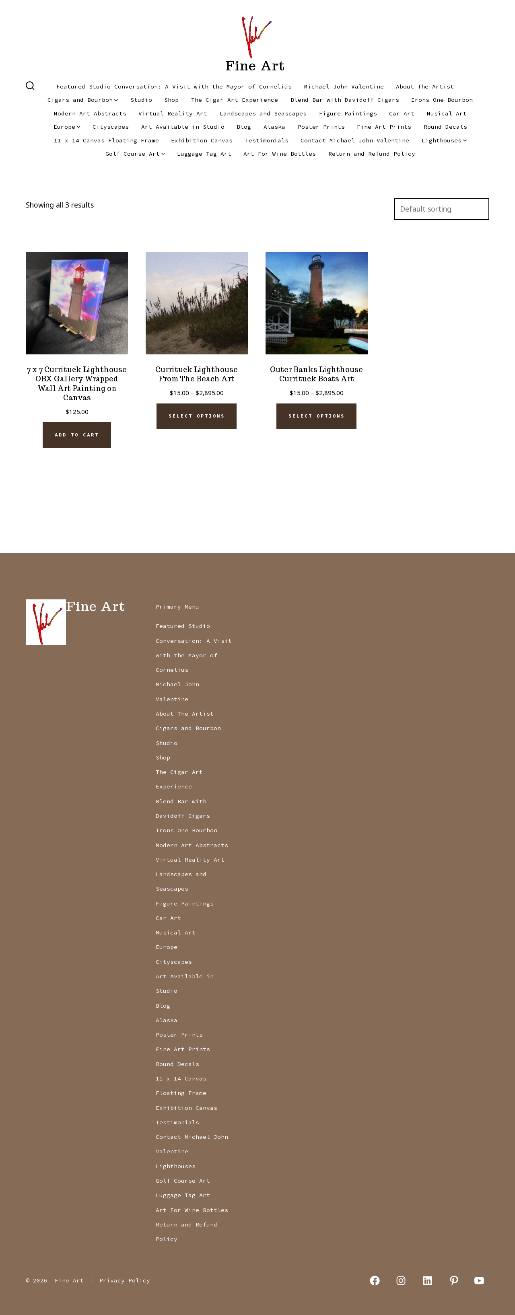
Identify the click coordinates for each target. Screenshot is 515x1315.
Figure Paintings (348, 113)
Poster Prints (321, 126)
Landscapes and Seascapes (263, 113)
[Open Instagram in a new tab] (401, 1281)
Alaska (274, 126)
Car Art (401, 113)
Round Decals (445, 126)
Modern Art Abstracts (90, 113)
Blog (244, 126)
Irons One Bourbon (442, 99)
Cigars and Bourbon (82, 99)
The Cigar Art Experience (234, 99)
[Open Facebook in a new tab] (375, 1281)
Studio (141, 99)
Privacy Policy (124, 1280)
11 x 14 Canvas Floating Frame (106, 140)
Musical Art (447, 113)
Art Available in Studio (183, 126)
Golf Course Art (135, 153)
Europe (67, 126)
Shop (171, 99)
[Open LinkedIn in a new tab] (427, 1281)
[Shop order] (441, 209)
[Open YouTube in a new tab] (479, 1281)
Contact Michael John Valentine (355, 140)
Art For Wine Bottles (279, 153)
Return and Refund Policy (371, 153)
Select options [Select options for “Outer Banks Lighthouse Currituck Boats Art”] (316, 416)
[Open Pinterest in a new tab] (454, 1281)
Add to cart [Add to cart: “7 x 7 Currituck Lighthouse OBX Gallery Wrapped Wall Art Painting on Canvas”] (77, 435)
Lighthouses (444, 140)
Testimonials (266, 140)
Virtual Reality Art (172, 113)
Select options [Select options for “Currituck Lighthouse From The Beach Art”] (197, 416)
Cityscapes (111, 126)
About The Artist (425, 86)
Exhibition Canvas (202, 140)
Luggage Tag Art (204, 153)
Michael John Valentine (344, 86)
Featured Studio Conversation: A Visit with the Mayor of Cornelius (174, 86)
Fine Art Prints (384, 126)
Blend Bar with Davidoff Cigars (344, 99)
